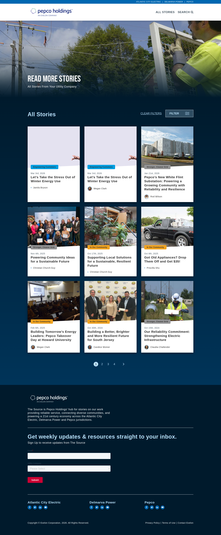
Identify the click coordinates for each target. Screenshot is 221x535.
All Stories (165, 12)
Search (185, 12)
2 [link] (102, 364)
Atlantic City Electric (148, 2)
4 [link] (114, 364)
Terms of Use (168, 523)
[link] (123, 364)
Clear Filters (151, 113)
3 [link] (108, 364)
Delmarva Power (174, 2)
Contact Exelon (185, 523)
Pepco (189, 2)
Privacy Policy (152, 523)
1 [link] (96, 364)
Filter (174, 113)
